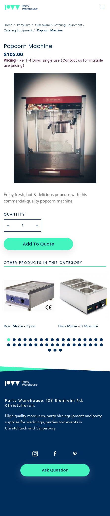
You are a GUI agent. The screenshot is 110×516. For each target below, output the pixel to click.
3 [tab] (19, 339)
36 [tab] (101, 344)
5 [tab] (30, 339)
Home (8, 25)
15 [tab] (84, 339)
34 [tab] (90, 344)
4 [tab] (25, 339)
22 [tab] (25, 344)
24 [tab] (35, 344)
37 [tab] (49, 350)
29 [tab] (63, 344)
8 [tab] (46, 339)
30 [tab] (68, 344)
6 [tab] (35, 339)
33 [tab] (84, 344)
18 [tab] (101, 339)
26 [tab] (46, 344)
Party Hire (23, 25)
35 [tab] (95, 344)
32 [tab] (79, 344)
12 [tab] (68, 339)
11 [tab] (63, 339)
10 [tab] (57, 339)
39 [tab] (60, 350)
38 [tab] (55, 350)
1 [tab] (8, 339)
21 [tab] (19, 344)
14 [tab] (79, 339)
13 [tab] (74, 339)
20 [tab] (14, 344)
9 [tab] (52, 339)
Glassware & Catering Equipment (58, 25)
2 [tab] (14, 339)
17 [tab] (95, 339)
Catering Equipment (18, 30)
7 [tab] (41, 339)
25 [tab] (41, 344)
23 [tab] (30, 344)
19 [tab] (8, 344)
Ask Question (55, 470)
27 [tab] (52, 344)
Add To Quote (38, 244)
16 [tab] (90, 339)
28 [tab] (57, 344)
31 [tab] (74, 344)
